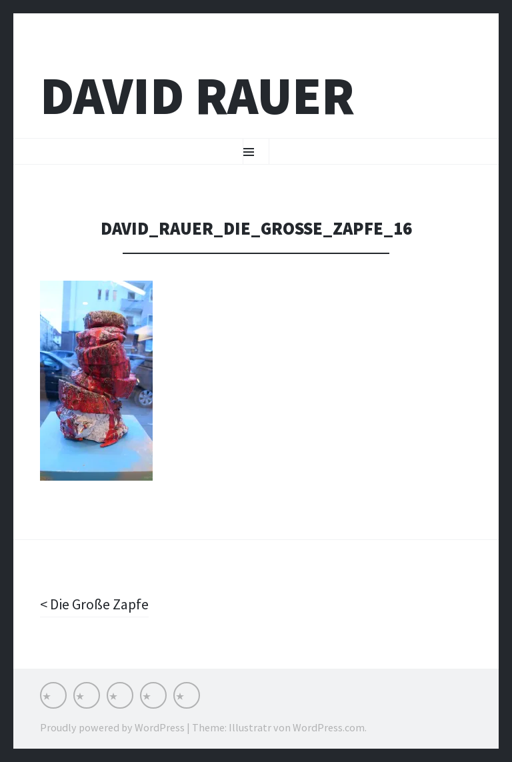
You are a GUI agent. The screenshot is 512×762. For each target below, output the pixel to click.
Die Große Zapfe (98, 604)
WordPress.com (329, 727)
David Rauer (197, 96)
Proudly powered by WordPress (112, 727)
